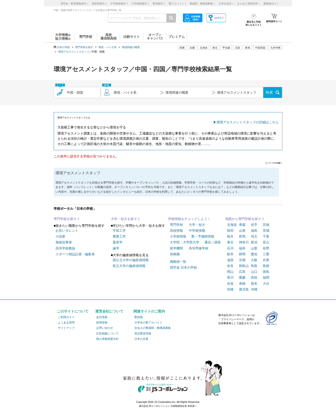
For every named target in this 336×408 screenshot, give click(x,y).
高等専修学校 (198, 248)
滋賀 (230, 260)
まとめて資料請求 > (248, 3)
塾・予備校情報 (202, 236)
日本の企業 (141, 339)
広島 (242, 271)
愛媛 (242, 277)
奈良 (230, 266)
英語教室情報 (142, 333)
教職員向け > (270, 3)
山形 (242, 230)
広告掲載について (107, 333)
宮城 (266, 225)
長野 (266, 248)
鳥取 (254, 266)
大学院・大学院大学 (184, 242)
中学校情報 (197, 230)
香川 (230, 277)
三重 (266, 254)
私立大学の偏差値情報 (129, 266)
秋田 (230, 230)
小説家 (60, 236)
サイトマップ (66, 328)
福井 (242, 248)
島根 (266, 266)
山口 (254, 271)
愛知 (254, 254)
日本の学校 (63, 47)
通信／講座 (212, 242)
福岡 (266, 277)
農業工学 (119, 236)
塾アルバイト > (177, 3)
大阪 (254, 260)
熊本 (254, 283)
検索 (269, 92)
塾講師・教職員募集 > (202, 3)
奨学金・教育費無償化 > (74, 3)
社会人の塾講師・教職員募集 (152, 328)
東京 (230, 242)
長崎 (242, 283)
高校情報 (176, 230)
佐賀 (230, 283)
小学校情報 (178, 236)
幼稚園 (175, 254)
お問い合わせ (104, 328)
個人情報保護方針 (107, 339)
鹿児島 (244, 289)
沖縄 (254, 289)
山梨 (254, 248)
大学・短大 (197, 225)
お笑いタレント (67, 230)
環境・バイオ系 (107, 47)
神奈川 (244, 242)
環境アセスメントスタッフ (73, 51)
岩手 (254, 225)
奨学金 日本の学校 (183, 267)
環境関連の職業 (131, 47)
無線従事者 (64, 242)
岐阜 (230, 254)
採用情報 (101, 322)
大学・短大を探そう (125, 219)
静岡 (242, 254)
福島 (254, 230)
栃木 (230, 236)
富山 (266, 242)
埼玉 (254, 236)
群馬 (242, 236)
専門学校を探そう (67, 219)
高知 (254, 277)
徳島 (266, 271)
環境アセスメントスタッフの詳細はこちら (248, 122)
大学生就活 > (226, 3)
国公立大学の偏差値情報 (131, 260)
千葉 (266, 236)
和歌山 (244, 266)
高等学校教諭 (65, 248)
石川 (230, 248)
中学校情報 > (119, 3)
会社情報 (101, 317)
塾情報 (138, 317)
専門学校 (176, 225)
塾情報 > (159, 3)
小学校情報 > (140, 3)
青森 (242, 225)
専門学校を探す (84, 47)
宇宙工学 (119, 230)
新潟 (254, 242)
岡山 (230, 271)
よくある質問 (66, 322)
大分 (266, 283)
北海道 (203, 47)
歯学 (116, 248)
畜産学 (117, 242)
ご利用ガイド (66, 317)
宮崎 (230, 289)
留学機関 (176, 248)
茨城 (266, 230)
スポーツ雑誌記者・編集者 (75, 254)
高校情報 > (99, 3)
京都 (242, 260)
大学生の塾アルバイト (148, 322)
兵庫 (266, 260)
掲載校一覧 (178, 261)
